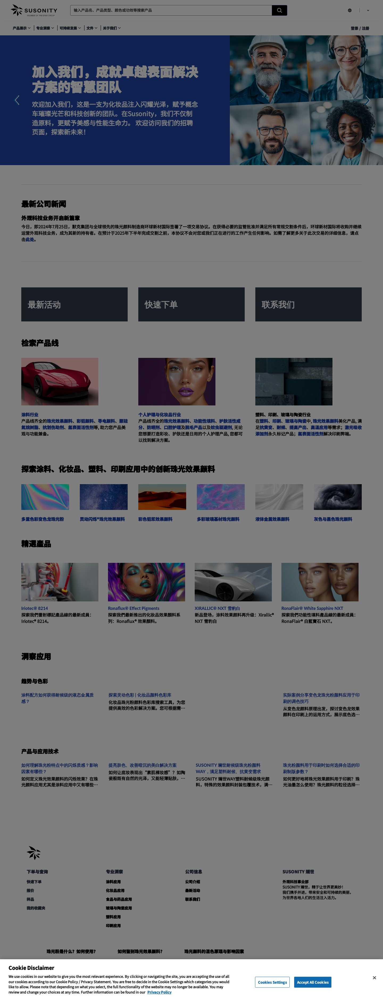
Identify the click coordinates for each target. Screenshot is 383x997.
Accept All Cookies (312, 988)
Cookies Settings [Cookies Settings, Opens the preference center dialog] (272, 988)
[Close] (374, 984)
